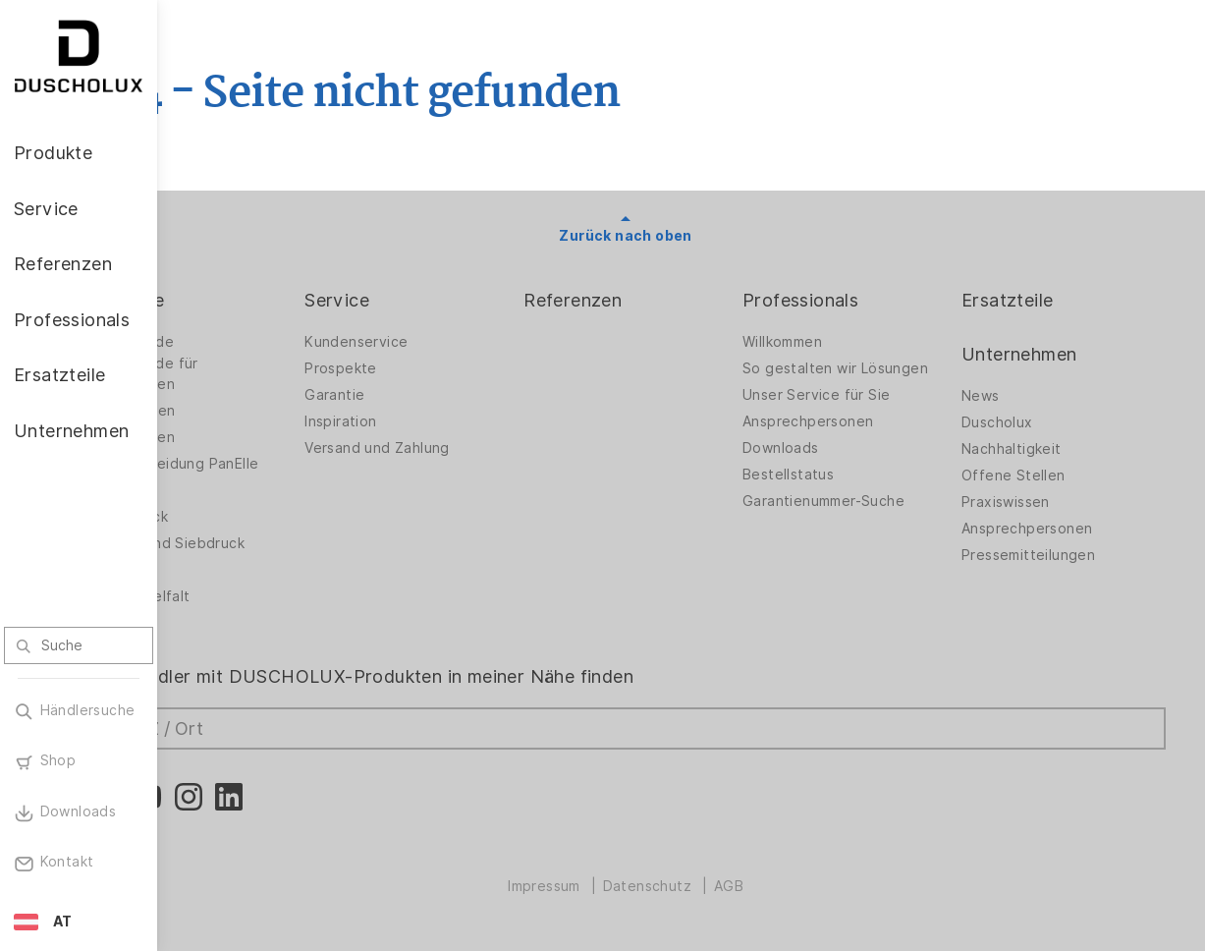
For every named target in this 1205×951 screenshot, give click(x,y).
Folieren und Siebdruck (276, 543)
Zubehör (225, 490)
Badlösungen (241, 411)
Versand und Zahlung (465, 448)
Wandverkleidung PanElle (282, 464)
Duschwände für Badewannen (252, 374)
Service (425, 300)
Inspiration (429, 421)
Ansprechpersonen (852, 437)
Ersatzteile (1029, 300)
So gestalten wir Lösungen (844, 374)
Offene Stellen (1036, 475)
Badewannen (241, 437)
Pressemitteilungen (1051, 555)
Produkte (235, 300)
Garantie (423, 395)
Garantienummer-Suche (868, 517)
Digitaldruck (237, 517)
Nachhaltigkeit (1034, 449)
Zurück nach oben (681, 236)
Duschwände (240, 342)
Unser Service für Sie (860, 411)
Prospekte (429, 368)
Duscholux (1020, 422)
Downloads (825, 464)
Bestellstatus (832, 490)
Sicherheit (231, 570)
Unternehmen (1041, 354)
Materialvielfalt (248, 596)
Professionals (845, 300)
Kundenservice (444, 342)
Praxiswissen (1028, 502)
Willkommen (826, 342)
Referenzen (639, 300)
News (1003, 396)
